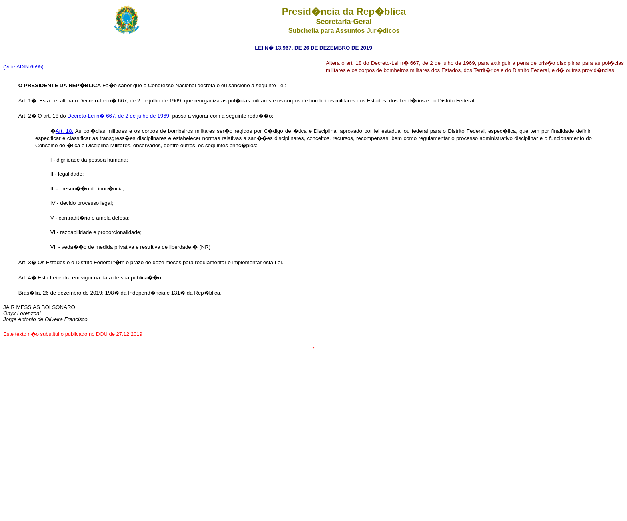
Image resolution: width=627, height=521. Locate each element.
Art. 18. (64, 131)
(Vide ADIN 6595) (23, 67)
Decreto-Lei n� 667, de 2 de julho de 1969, (118, 116)
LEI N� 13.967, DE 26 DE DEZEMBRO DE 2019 (313, 48)
